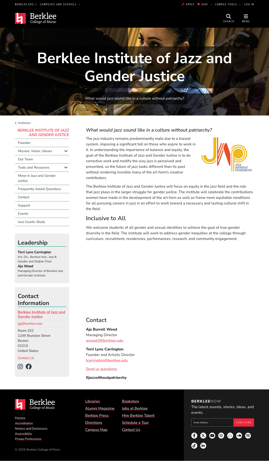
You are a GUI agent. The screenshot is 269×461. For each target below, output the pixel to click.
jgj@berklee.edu (30, 323)
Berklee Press (97, 415)
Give (202, 4)
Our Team (25, 159)
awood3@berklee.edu (104, 340)
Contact (23, 197)
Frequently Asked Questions (39, 189)
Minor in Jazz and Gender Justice (37, 178)
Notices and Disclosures (31, 428)
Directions (93, 422)
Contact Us (26, 358)
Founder (24, 143)
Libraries (92, 401)
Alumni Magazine (100, 408)
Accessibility (23, 434)
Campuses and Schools (59, 4)
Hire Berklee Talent (138, 415)
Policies (20, 418)
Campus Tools (226, 4)
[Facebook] (30, 367)
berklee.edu (24, 4)
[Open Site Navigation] (246, 18)
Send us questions (101, 368)
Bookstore (130, 401)
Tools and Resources (34, 167)
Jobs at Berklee (135, 408)
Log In (249, 4)
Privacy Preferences (28, 439)
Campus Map (96, 429)
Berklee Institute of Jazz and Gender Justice (43, 132)
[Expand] (66, 151)
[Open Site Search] (229, 18)
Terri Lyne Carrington (34, 252)
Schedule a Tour (135, 422)
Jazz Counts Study (31, 222)
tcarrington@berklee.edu (107, 360)
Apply (188, 4)
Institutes (24, 123)
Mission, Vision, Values (35, 151)
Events (23, 213)
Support (24, 205)
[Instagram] (22, 367)
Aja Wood (25, 266)
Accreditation (24, 423)
